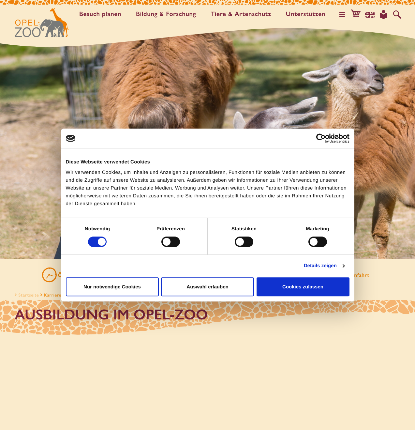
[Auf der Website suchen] (397, 14)
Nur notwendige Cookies (112, 286)
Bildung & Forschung (167, 13)
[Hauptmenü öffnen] (344, 14)
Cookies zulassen (302, 286)
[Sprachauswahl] (371, 14)
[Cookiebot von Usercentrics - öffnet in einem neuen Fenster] (320, 138)
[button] (357, 14)
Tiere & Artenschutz (242, 13)
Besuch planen (102, 13)
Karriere (52, 296)
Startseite (26, 296)
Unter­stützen (306, 13)
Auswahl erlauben (207, 286)
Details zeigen (320, 266)
